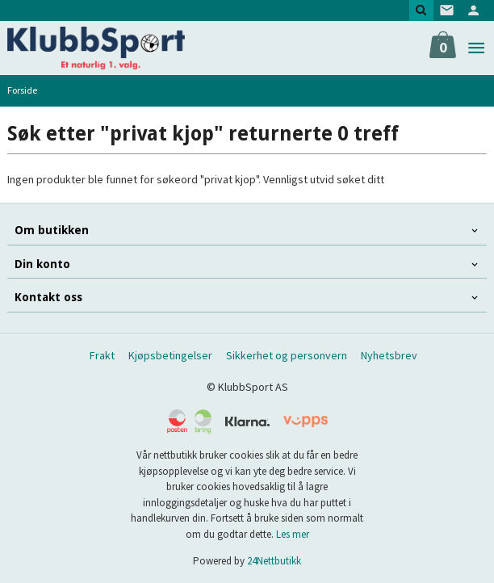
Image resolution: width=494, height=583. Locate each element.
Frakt (102, 355)
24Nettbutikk (274, 561)
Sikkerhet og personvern (286, 355)
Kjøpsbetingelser (170, 355)
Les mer (292, 534)
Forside (22, 90)
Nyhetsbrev (389, 355)
